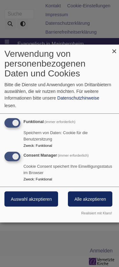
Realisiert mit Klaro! (96, 213)
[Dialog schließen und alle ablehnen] (114, 49)
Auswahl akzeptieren (31, 199)
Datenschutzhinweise (78, 98)
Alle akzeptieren (90, 199)
